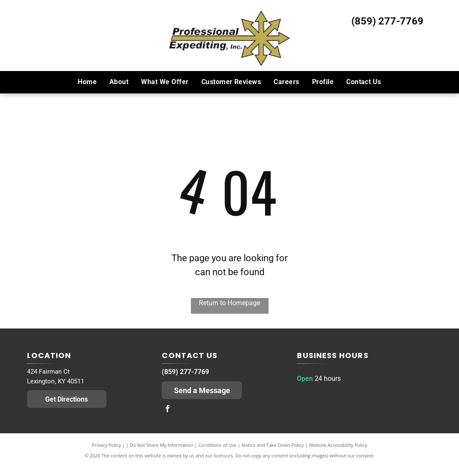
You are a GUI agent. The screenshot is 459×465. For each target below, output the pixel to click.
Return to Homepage (229, 303)
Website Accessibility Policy (338, 445)
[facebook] (167, 409)
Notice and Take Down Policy (273, 445)
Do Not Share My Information (161, 445)
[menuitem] (87, 82)
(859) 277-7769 (387, 21)
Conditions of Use (217, 445)
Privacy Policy (106, 445)
